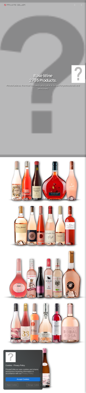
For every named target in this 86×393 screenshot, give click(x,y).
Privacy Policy (36, 316)
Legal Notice (51, 380)
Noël (72, 324)
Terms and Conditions (39, 323)
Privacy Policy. (28, 373)
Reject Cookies (12, 385)
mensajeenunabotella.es (66, 346)
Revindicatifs (69, 328)
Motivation (61, 315)
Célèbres (63, 311)
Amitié (56, 311)
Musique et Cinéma (68, 331)
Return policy (35, 318)
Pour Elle (71, 318)
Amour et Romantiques (60, 324)
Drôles (63, 318)
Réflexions (70, 321)
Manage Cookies (33, 385)
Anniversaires (60, 334)
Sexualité (71, 334)
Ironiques (71, 315)
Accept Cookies (23, 379)
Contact (34, 312)
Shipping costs (36, 314)
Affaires (71, 337)
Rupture (71, 311)
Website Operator (37, 320)
